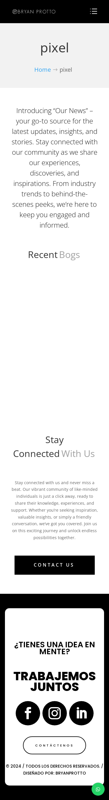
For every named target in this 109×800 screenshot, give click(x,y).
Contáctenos (54, 745)
